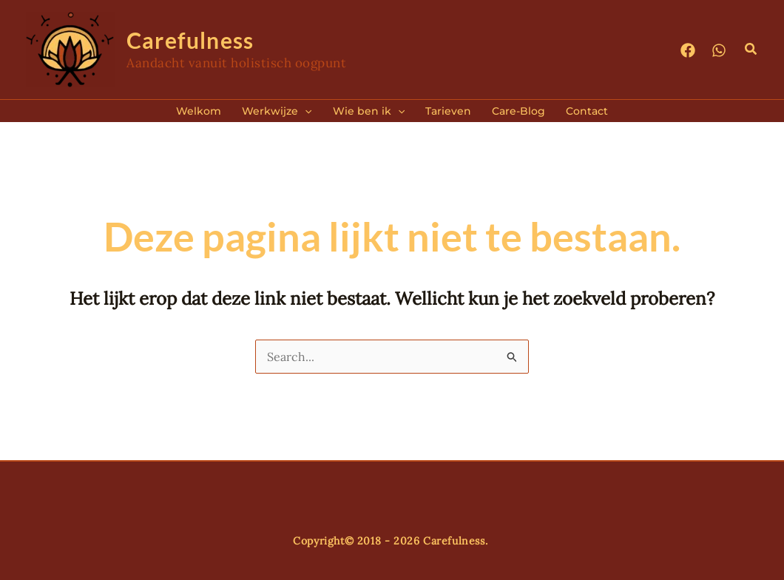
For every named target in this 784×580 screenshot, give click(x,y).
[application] (304, 111)
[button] (751, 49)
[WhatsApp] (719, 50)
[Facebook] (688, 50)
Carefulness (190, 40)
